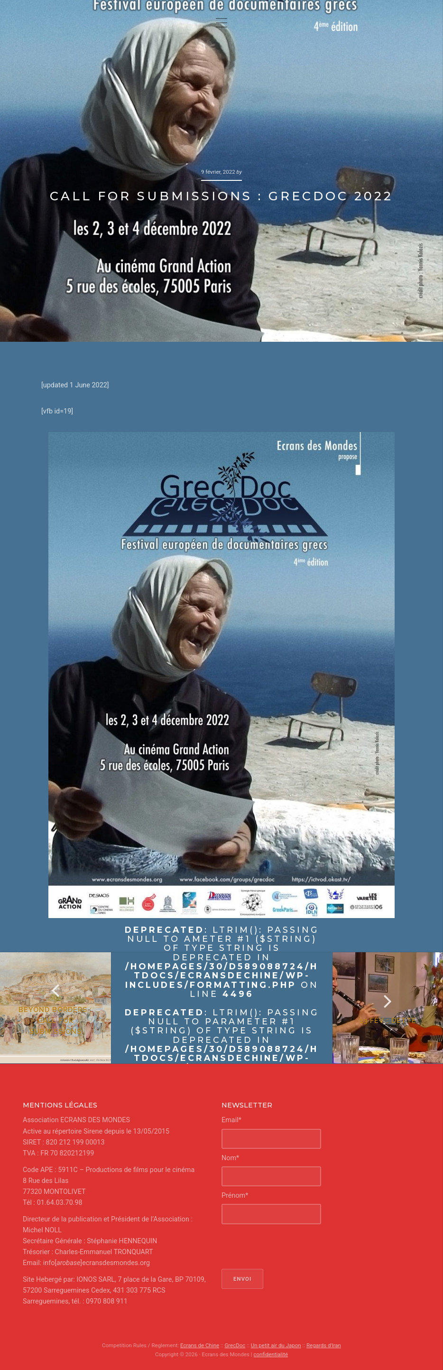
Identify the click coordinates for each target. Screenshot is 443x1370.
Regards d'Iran (323, 1345)
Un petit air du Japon (276, 1345)
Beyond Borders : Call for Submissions (55, 1020)
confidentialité (270, 1354)
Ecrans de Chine (199, 1345)
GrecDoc (234, 1345)
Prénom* (235, 1196)
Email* (231, 1120)
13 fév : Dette (388, 1020)
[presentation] (294, 1246)
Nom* (230, 1158)
